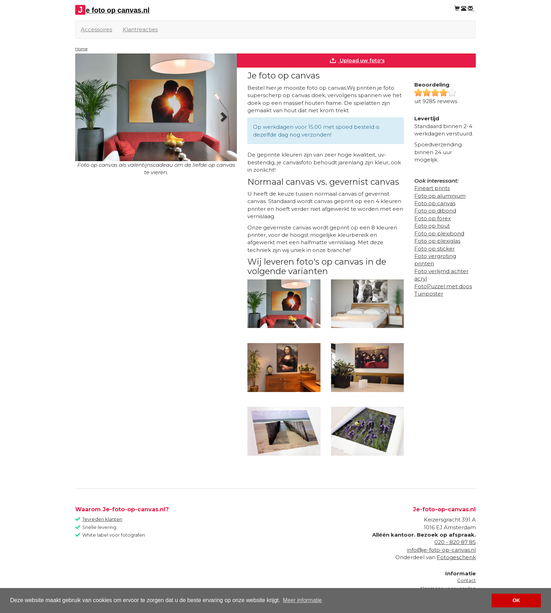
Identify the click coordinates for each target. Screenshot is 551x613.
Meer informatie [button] (302, 600)
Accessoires (96, 29)
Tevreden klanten (102, 519)
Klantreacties (140, 29)
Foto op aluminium (440, 195)
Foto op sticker (434, 248)
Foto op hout (432, 225)
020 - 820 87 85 (455, 542)
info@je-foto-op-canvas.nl (441, 549)
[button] (87, 114)
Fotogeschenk (456, 557)
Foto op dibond (435, 210)
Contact (466, 580)
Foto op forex (432, 218)
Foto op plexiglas (437, 241)
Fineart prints (432, 188)
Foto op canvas (434, 203)
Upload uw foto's (357, 60)
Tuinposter (428, 293)
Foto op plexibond (439, 233)
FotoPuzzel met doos (443, 286)
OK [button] (516, 600)
